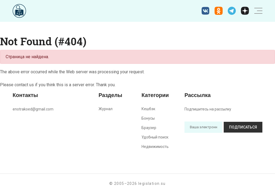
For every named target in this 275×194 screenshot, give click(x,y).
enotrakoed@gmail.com (33, 109)
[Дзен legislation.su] (245, 11)
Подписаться (243, 127)
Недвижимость (155, 146)
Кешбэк (148, 109)
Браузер (149, 128)
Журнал (106, 109)
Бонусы (148, 118)
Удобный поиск (155, 137)
